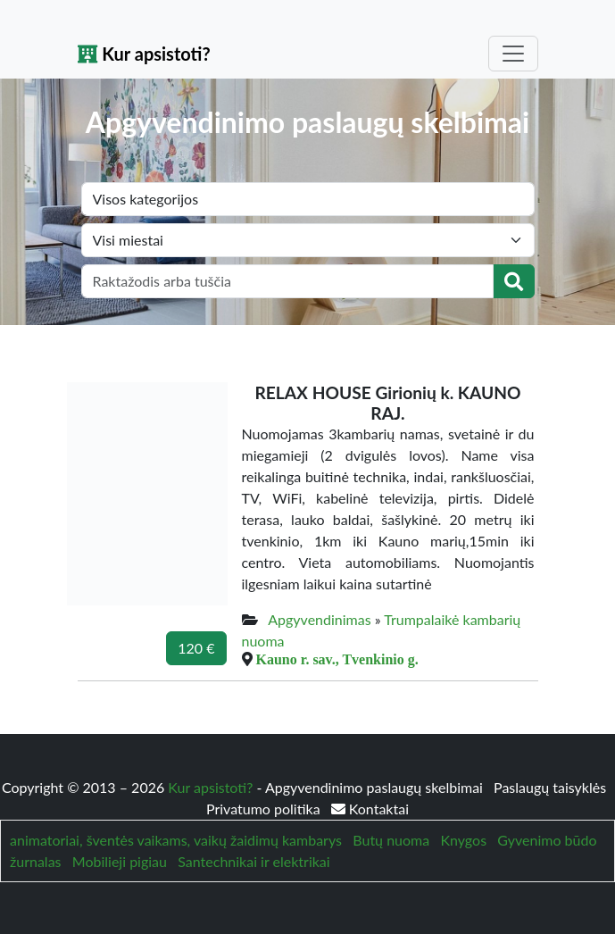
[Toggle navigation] (513, 53)
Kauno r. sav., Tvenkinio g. (337, 659)
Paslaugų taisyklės (550, 787)
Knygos (463, 839)
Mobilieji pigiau (119, 861)
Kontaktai (370, 808)
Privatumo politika (265, 808)
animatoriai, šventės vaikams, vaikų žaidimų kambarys (176, 839)
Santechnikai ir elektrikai (253, 861)
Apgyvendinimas (319, 619)
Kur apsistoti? (144, 53)
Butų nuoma (391, 839)
